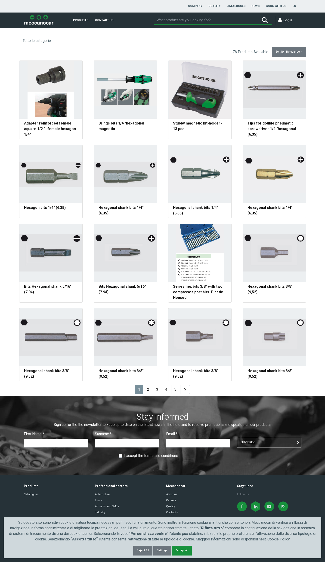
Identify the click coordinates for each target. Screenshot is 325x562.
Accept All (181, 550)
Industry (100, 512)
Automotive (102, 494)
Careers (171, 500)
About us (171, 494)
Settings (162, 550)
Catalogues (31, 494)
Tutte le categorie (37, 40)
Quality (170, 506)
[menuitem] (195, 6)
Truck (98, 500)
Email (171, 434)
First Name (34, 434)
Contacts (172, 512)
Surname (103, 434)
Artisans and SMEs (107, 506)
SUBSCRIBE (248, 442)
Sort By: (289, 52)
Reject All (143, 550)
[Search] (206, 20)
